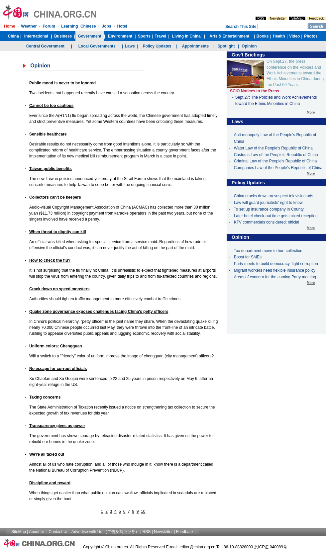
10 (143, 511)
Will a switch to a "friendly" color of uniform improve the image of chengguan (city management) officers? (121, 356)
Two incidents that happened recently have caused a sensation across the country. (102, 93)
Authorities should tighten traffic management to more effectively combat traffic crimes (104, 299)
